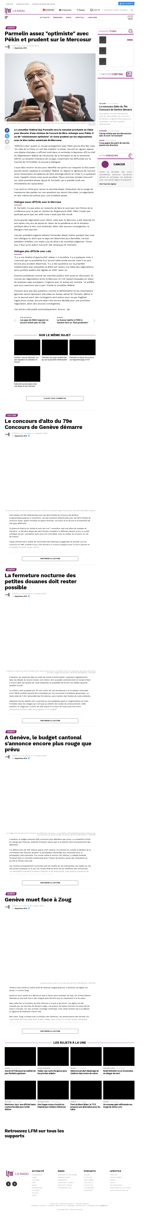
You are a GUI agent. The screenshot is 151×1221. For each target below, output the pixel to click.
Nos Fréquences (116, 1186)
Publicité (9, 4)
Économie (35, 1191)
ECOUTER (48, 10)
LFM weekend (89, 1189)
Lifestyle (79, 17)
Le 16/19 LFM (88, 1186)
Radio (68, 17)
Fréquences (62, 1181)
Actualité (44, 17)
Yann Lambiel (89, 1181)
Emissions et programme (67, 1176)
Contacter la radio (65, 1183)
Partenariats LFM (64, 1189)
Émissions (57, 17)
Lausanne (35, 1181)
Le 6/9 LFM (88, 1178)
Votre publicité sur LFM (119, 1191)
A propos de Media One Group (43, 4)
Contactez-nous (22, 4)
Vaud (34, 1183)
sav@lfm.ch (104, 1206)
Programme (65, 10)
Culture (35, 1194)
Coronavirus (37, 1176)
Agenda (113, 1181)
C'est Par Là (88, 1183)
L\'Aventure (88, 1191)
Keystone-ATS (21, 48)
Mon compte (126, 3)
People (112, 1183)
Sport (34, 1196)
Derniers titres (64, 1178)
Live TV (95, 10)
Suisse (34, 1186)
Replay (81, 10)
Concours (92, 17)
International (37, 1189)
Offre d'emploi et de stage (120, 1189)
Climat (34, 1178)
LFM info (87, 1176)
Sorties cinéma (115, 1178)
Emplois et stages (65, 1186)
